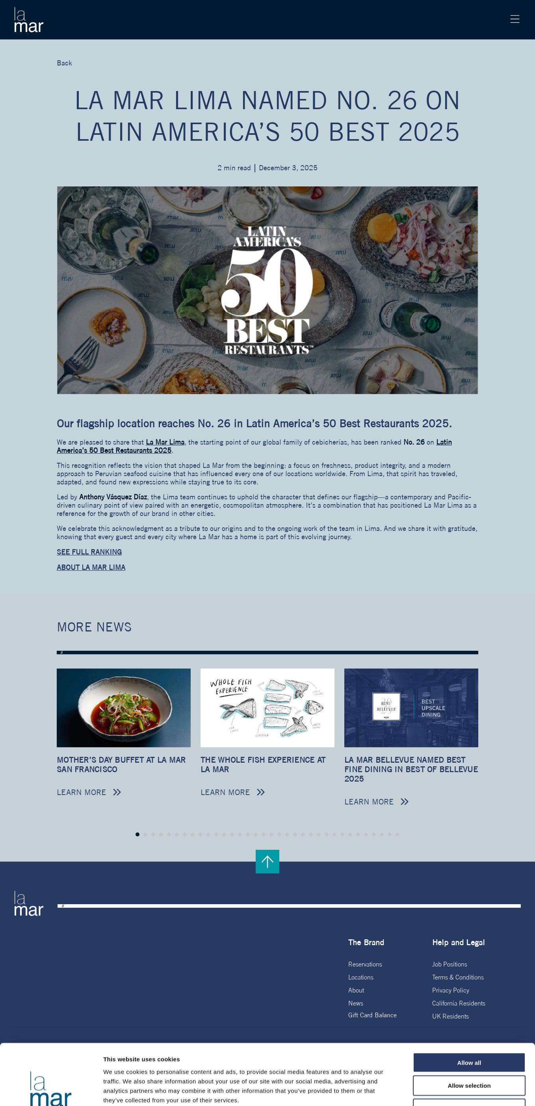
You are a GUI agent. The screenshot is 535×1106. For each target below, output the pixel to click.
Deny (469, 1055)
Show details (413, 1090)
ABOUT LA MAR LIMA (91, 567)
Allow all (469, 1009)
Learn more (81, 792)
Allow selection (469, 1032)
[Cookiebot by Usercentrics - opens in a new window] (51, 1091)
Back (64, 62)
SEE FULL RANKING (89, 552)
